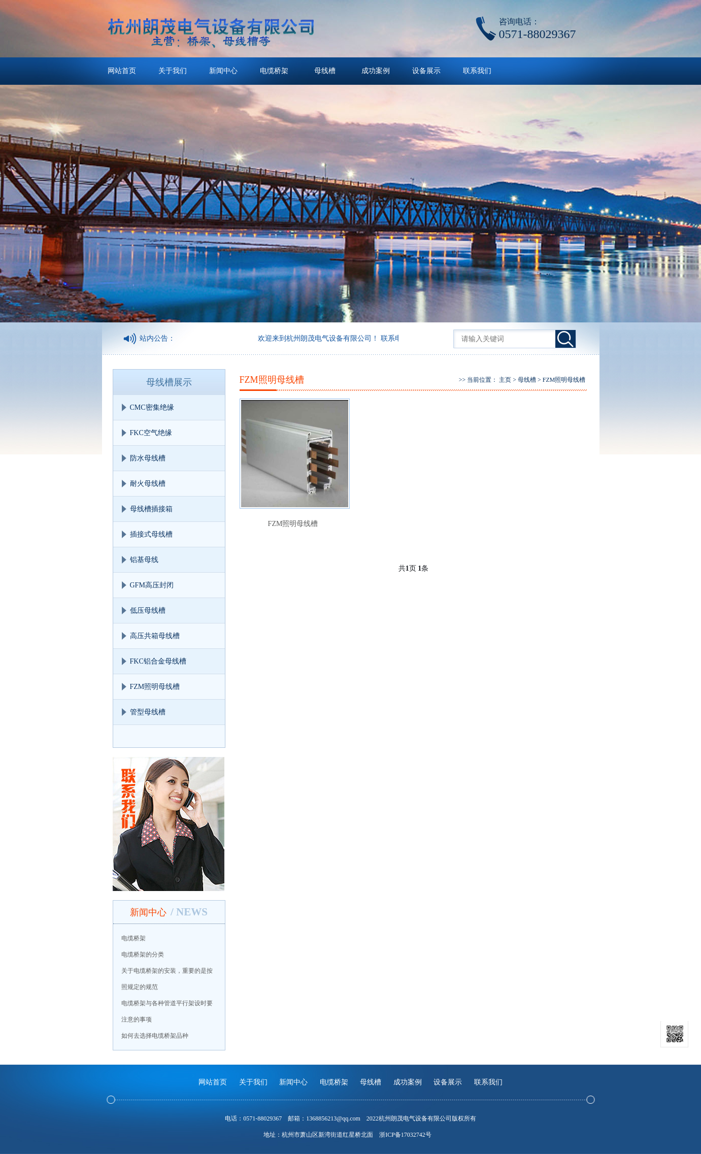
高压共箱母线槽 (155, 636)
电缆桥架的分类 (142, 954)
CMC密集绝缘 (152, 407)
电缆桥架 (274, 71)
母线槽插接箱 (151, 509)
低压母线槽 (147, 610)
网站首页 (122, 71)
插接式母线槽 (151, 534)
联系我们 (477, 71)
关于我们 (172, 71)
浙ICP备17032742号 (405, 1134)
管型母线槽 (147, 712)
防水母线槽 (147, 458)
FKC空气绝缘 (151, 433)
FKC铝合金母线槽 (158, 661)
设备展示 (426, 71)
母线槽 (325, 71)
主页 (505, 379)
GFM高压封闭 (152, 585)
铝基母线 (144, 560)
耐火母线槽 (147, 483)
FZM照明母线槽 (155, 686)
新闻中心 (223, 71)
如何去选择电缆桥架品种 (154, 1035)
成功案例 (375, 71)
